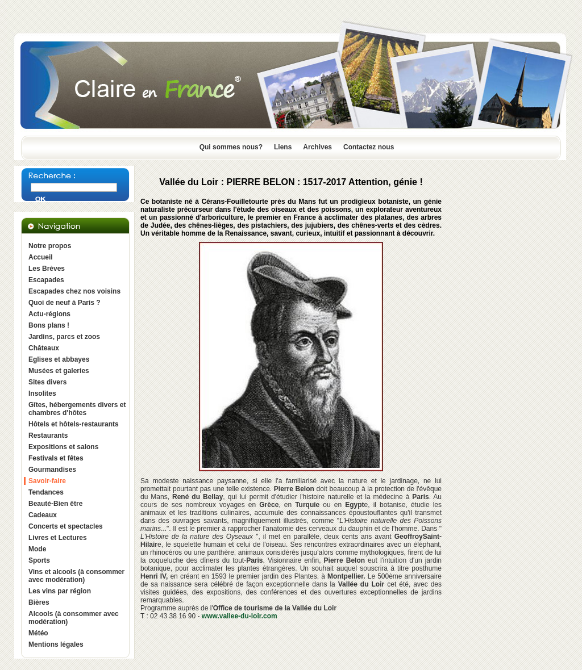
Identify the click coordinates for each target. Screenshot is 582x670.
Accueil (40, 257)
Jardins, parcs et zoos (64, 337)
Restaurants (48, 435)
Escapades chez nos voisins (74, 291)
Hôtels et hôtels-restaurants (73, 424)
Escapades (46, 280)
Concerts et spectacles (65, 526)
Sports (39, 560)
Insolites (42, 393)
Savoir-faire (47, 481)
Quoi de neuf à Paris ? (64, 303)
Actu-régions (49, 314)
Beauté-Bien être (55, 504)
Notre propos (49, 246)
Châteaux (43, 348)
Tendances (46, 492)
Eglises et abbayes (58, 359)
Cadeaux (42, 515)
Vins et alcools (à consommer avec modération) (76, 576)
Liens (283, 147)
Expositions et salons (63, 447)
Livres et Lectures (57, 538)
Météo (38, 633)
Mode (37, 549)
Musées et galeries (58, 371)
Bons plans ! (48, 325)
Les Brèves (46, 269)
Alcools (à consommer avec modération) (73, 618)
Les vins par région (59, 591)
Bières (38, 602)
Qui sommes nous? (231, 147)
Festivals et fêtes (56, 458)
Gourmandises (52, 470)
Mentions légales (56, 644)
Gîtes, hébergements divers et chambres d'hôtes (77, 409)
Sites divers (47, 382)
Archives (317, 147)
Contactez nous (368, 147)
